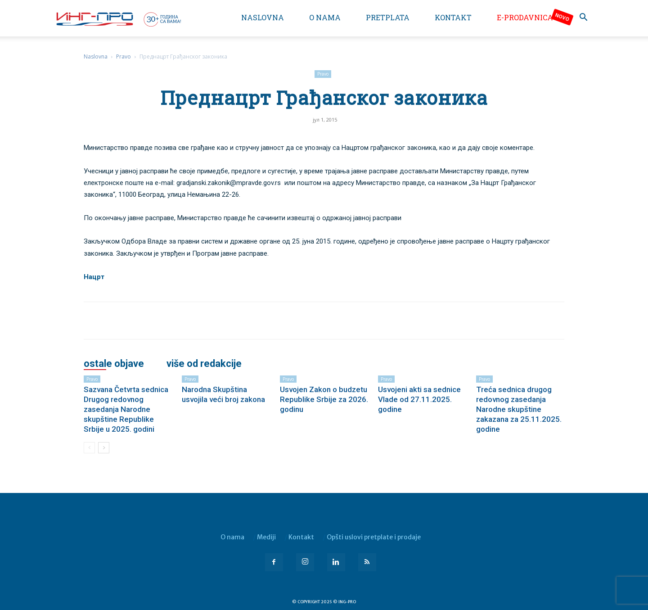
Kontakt (453, 17)
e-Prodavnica (525, 17)
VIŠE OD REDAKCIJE (204, 363)
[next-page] (103, 447)
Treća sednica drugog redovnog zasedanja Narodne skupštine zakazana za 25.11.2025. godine (519, 409)
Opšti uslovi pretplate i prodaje (374, 537)
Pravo (123, 56)
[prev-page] (89, 447)
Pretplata (388, 17)
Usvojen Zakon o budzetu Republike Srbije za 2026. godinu (324, 399)
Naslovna (262, 17)
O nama (325, 17)
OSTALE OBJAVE (114, 363)
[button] (583, 18)
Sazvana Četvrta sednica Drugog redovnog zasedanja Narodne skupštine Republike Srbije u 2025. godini (126, 409)
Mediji (266, 537)
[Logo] (118, 18)
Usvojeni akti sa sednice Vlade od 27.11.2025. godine (419, 399)
